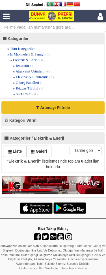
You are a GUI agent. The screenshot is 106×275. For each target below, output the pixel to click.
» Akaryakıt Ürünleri (31, 71)
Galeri (39, 151)
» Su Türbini (25, 94)
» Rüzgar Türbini (28, 88)
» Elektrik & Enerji (27, 60)
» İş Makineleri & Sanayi (29, 54)
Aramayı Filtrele (53, 107)
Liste (15, 151)
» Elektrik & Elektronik (33, 77)
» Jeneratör (24, 65)
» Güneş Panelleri (29, 82)
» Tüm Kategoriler (21, 48)
